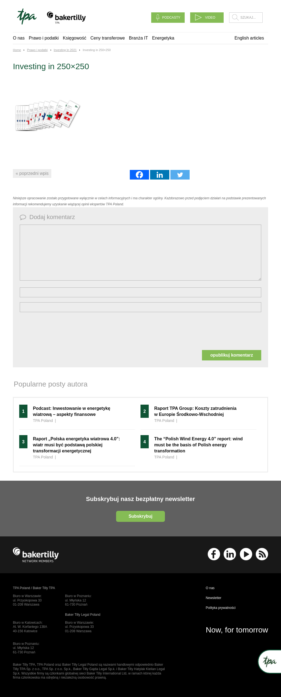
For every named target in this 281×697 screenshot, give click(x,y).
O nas (19, 38)
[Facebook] (139, 175)
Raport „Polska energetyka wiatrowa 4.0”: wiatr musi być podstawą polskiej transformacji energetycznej (76, 444)
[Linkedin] (159, 175)
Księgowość (74, 38)
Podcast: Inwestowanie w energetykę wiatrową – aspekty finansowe (71, 411)
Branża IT (138, 38)
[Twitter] (180, 175)
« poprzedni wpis (32, 173)
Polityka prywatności (221, 608)
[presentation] (61, 330)
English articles (249, 38)
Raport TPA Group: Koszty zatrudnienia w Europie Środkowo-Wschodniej (195, 411)
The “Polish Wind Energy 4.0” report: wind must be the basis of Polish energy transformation (198, 444)
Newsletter (213, 598)
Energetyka (163, 38)
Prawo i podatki (44, 38)
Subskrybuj (140, 516)
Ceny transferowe (107, 38)
